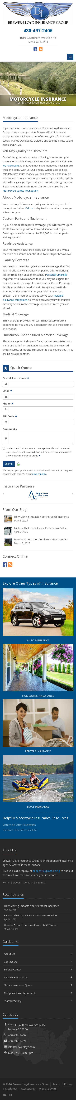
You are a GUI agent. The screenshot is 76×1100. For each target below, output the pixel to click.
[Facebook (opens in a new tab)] (35, 49)
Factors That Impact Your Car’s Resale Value (38, 530)
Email (7, 390)
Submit (9, 463)
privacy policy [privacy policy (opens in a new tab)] (39, 473)
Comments (10, 429)
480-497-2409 (17, 1041)
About (16, 882)
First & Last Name (16, 378)
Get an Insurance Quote (38, 985)
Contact (28, 882)
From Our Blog (15, 509)
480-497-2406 (17, 1035)
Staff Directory (38, 1001)
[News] (40, 49)
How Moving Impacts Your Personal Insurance (38, 519)
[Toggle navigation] (70, 57)
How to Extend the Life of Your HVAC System (38, 542)
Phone (8, 403)
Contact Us (38, 961)
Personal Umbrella (56, 274)
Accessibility (28, 1088)
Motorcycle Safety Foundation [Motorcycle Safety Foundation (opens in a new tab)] (20, 190)
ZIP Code (10, 416)
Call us (29, 208)
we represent (11, 165)
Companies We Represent (38, 993)
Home (6, 882)
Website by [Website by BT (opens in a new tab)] (47, 1088)
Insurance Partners (18, 486)
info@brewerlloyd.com (21, 1047)
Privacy (68, 1084)
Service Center (38, 969)
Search (56, 1084)
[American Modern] (38, 495)
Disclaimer (11, 1088)
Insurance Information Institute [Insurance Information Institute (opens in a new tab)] (20, 830)
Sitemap (40, 882)
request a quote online (46, 870)
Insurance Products (38, 977)
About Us (38, 953)
